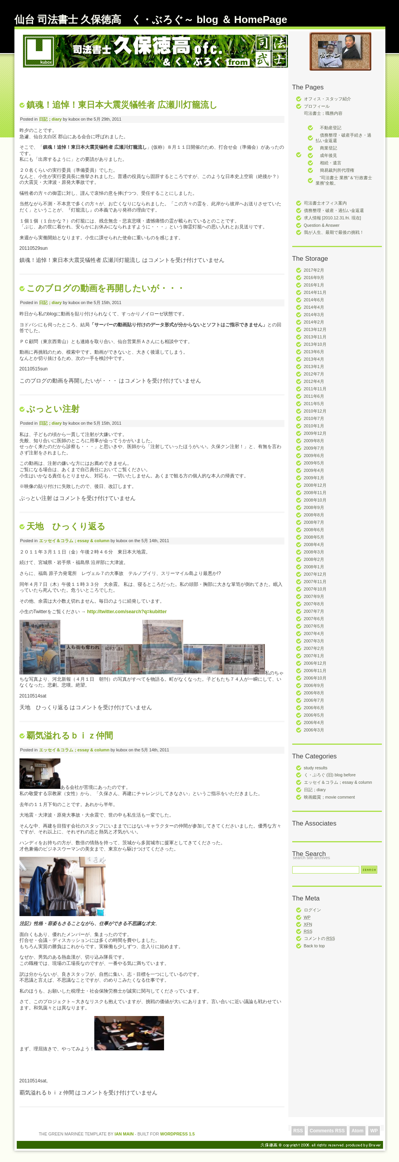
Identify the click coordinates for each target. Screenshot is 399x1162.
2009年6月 (314, 455)
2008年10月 (315, 500)
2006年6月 (314, 707)
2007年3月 (314, 641)
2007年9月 (314, 596)
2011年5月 (314, 403)
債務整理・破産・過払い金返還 (334, 210)
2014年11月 (315, 292)
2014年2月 (314, 322)
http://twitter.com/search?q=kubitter (127, 611)
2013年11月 (315, 337)
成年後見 (326, 155)
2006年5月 (314, 715)
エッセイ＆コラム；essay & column (338, 782)
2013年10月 (315, 344)
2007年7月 (314, 611)
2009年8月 (314, 440)
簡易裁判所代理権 (335, 170)
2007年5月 (314, 626)
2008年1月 (314, 566)
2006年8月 (314, 692)
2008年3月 (314, 552)
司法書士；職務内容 (323, 113)
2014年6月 (314, 299)
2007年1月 (314, 655)
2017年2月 (314, 270)
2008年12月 (315, 485)
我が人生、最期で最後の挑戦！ (334, 232)
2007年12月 (315, 574)
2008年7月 (314, 522)
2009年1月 (314, 477)
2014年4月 (314, 307)
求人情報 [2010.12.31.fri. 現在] (332, 217)
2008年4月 (314, 544)
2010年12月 (315, 411)
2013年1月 (314, 366)
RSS (298, 1131)
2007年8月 (314, 603)
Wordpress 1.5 (177, 1134)
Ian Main (124, 1134)
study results (316, 767)
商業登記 (326, 148)
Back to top (314, 945)
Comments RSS (327, 1131)
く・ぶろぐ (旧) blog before (330, 774)
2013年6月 (314, 351)
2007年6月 (314, 618)
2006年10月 (315, 678)
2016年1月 (314, 285)
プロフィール (317, 106)
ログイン (312, 910)
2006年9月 (314, 685)
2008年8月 (314, 514)
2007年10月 (315, 589)
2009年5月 (314, 463)
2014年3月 (314, 314)
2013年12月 (315, 329)
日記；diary (315, 789)
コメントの (319, 938)
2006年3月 (314, 730)
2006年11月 (315, 670)
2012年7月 (314, 374)
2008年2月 (314, 559)
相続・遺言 (328, 162)
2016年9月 (314, 277)
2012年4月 (314, 381)
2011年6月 (314, 396)
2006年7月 (314, 700)
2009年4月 (314, 470)
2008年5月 (314, 537)
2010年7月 (314, 418)
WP (374, 1131)
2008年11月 (315, 492)
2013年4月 (314, 359)
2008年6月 (314, 529)
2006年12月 (315, 663)
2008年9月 (314, 507)
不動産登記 (328, 127)
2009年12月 (315, 433)
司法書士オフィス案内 (325, 203)
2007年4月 (314, 633)
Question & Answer (322, 225)
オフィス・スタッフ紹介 (327, 98)
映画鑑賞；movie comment (329, 797)
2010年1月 (314, 426)
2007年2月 (314, 648)
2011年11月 (315, 388)
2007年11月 (315, 581)
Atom (357, 1131)
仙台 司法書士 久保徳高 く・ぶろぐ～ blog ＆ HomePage (151, 19)
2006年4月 (314, 722)
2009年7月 (314, 448)
